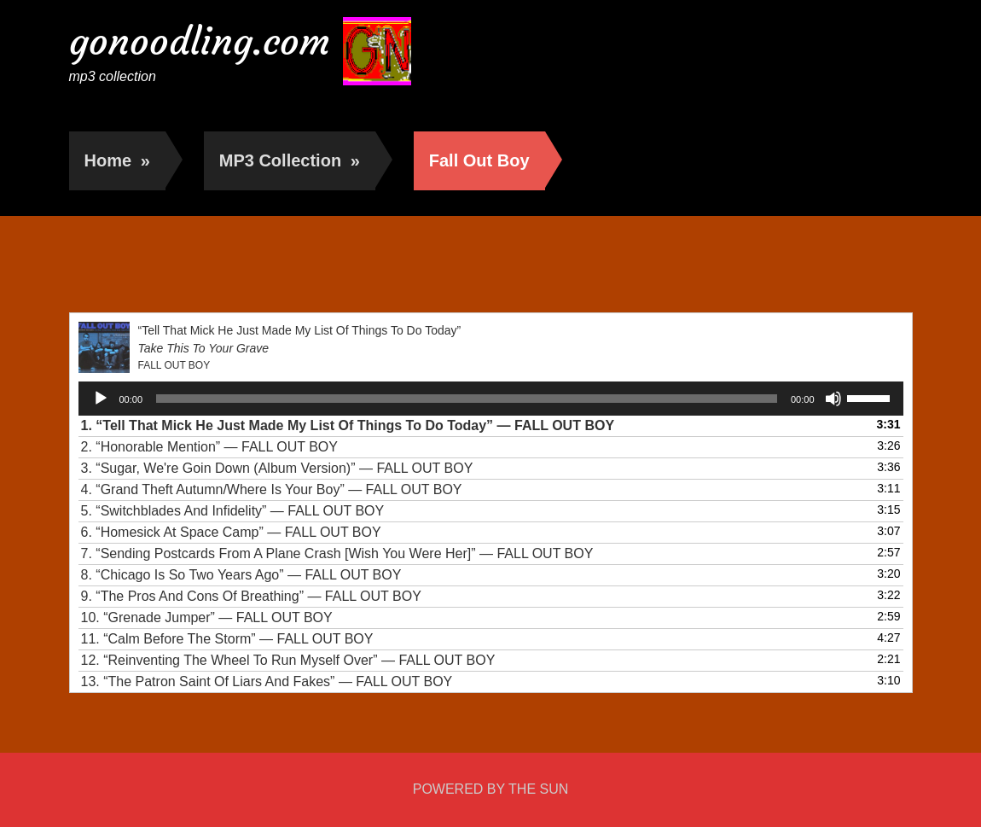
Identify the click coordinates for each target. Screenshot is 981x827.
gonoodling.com (199, 41)
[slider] (466, 398)
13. (267, 681)
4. (271, 489)
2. (209, 447)
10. (207, 617)
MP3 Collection (289, 160)
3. (277, 468)
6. (231, 532)
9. (251, 596)
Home (117, 160)
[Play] (100, 398)
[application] (490, 398)
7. (337, 553)
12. (288, 660)
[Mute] (833, 398)
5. (233, 511)
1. (348, 425)
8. (241, 575)
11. (227, 639)
